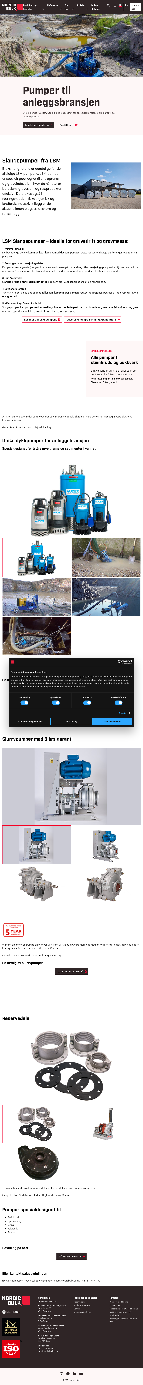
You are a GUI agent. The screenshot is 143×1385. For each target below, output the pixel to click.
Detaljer (123, 713)
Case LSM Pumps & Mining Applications (93, 319)
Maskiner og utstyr (39, 124)
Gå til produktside (72, 1256)
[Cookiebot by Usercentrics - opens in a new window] (120, 662)
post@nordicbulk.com (66, 1280)
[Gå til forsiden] (12, 7)
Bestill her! (69, 124)
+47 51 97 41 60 (91, 1280)
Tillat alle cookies (112, 721)
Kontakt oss (135, 7)
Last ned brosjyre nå (72, 971)
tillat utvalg (71, 721)
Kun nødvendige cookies (30, 721)
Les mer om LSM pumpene (42, 319)
